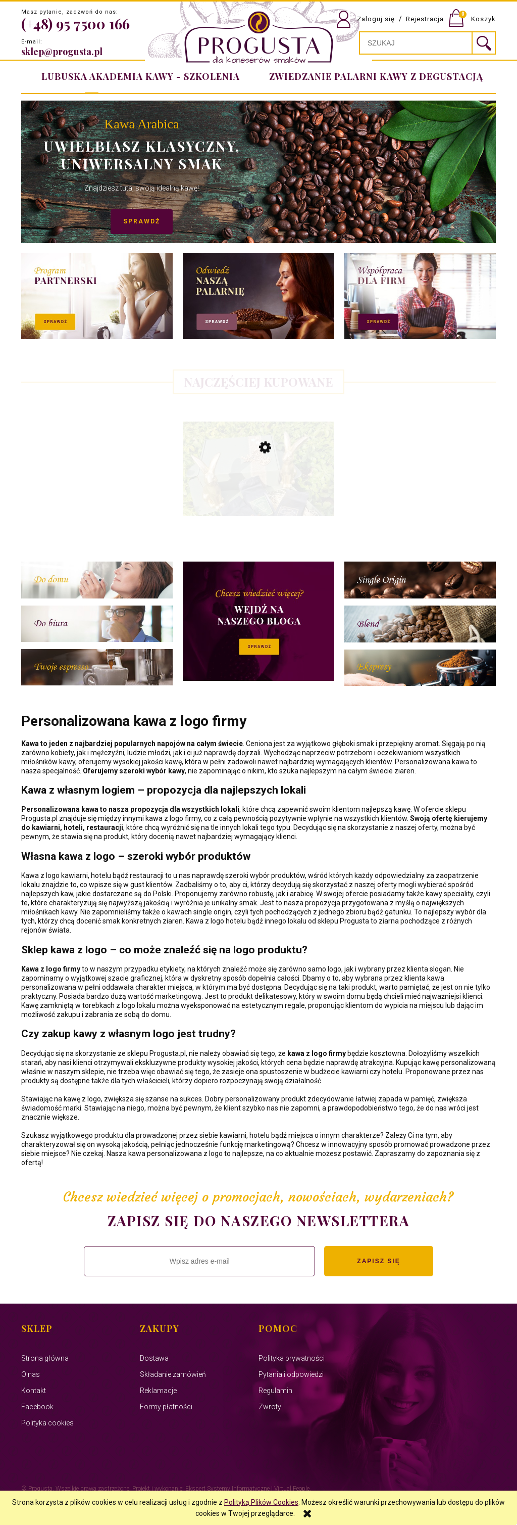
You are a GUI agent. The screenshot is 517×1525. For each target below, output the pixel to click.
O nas (30, 1374)
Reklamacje (158, 1391)
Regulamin (275, 1391)
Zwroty (269, 1407)
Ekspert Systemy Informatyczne (227, 1488)
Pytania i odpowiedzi (291, 1374)
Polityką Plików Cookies (261, 1502)
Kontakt (33, 1391)
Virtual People (291, 1488)
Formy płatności (166, 1407)
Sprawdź (127, 221)
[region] (258, 172)
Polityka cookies (47, 1423)
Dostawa (154, 1358)
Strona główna (45, 1358)
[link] (258, 172)
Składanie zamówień (173, 1374)
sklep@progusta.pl (61, 51)
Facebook (37, 1407)
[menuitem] (374, 76)
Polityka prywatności (291, 1358)
